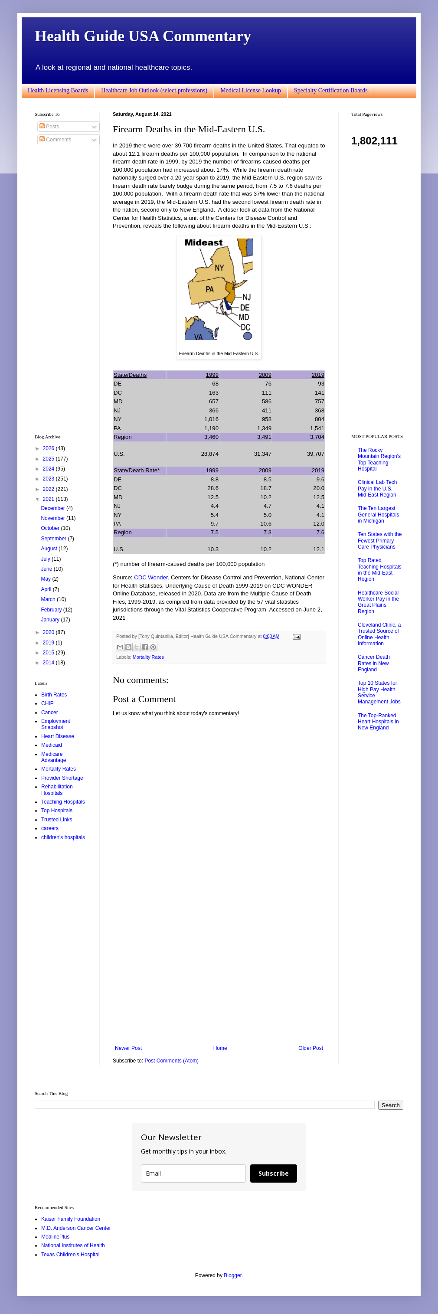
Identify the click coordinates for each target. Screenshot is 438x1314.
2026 (49, 448)
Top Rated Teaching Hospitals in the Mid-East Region (380, 569)
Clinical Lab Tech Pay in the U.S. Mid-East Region (377, 488)
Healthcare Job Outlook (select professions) (154, 90)
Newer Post (128, 1048)
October (51, 528)
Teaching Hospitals (63, 802)
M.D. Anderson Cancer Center (76, 1228)
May (46, 579)
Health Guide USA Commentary (143, 36)
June (47, 569)
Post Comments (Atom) (171, 1061)
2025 (49, 459)
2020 (49, 632)
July (46, 559)
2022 (49, 489)
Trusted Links (56, 820)
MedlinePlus (55, 1237)
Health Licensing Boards (58, 90)
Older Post (310, 1048)
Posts (49, 127)
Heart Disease (57, 736)
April (46, 589)
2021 (49, 499)
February (52, 610)
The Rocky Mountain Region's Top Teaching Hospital (379, 459)
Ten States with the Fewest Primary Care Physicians (380, 540)
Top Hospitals (56, 810)
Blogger (233, 1275)
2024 (49, 469)
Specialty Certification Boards (331, 90)
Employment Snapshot (55, 724)
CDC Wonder (150, 577)
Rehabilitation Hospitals (57, 790)
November (53, 518)
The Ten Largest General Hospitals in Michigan (378, 514)
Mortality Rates (148, 657)
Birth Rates (54, 695)
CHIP (47, 703)
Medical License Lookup (250, 90)
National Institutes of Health (73, 1245)
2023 (49, 479)
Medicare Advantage (53, 757)
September (54, 539)
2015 (49, 653)
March (49, 599)
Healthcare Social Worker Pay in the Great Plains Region (378, 602)
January (51, 620)
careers (50, 828)
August (50, 549)
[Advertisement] (219, 973)
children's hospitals (63, 837)
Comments (55, 140)
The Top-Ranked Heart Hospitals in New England (378, 722)
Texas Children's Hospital (70, 1255)
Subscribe (273, 1173)
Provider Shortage (62, 778)
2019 (49, 643)
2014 (49, 663)
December (53, 508)
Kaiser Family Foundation (70, 1219)
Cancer (49, 712)
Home (220, 1048)
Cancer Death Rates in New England (374, 663)
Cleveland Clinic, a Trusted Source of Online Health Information (379, 634)
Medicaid (51, 745)
